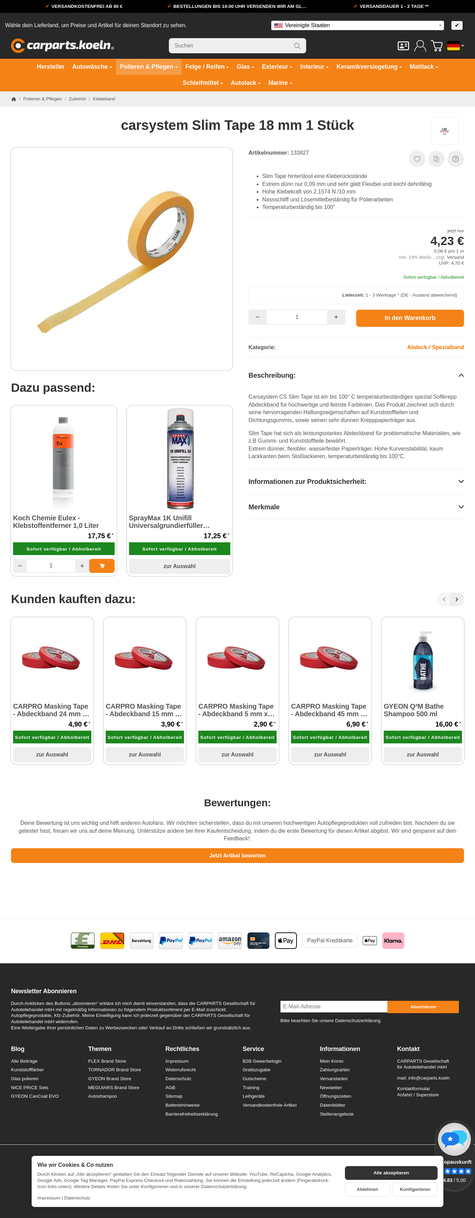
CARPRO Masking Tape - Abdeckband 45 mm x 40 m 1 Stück (328, 710)
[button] (356, 375)
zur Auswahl (179, 566)
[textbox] (357, 25)
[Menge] (51, 566)
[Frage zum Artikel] (456, 159)
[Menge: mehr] (82, 566)
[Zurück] (444, 599)
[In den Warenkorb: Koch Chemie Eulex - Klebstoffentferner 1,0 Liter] (102, 566)
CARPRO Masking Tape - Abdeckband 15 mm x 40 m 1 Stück (143, 710)
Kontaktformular (413, 1088)
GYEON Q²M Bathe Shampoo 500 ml (414, 710)
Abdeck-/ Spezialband (435, 347)
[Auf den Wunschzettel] (417, 159)
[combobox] (357, 25)
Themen (100, 1049)
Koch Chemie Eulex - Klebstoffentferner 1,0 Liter (56, 521)
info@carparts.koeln (429, 1078)
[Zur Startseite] (62, 45)
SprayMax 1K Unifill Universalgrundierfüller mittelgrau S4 (166, 521)
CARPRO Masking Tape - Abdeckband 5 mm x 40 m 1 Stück (236, 710)
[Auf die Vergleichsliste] (436, 159)
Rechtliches (182, 1049)
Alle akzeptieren (391, 1172)
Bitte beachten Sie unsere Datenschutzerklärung (330, 1020)
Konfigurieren (415, 1189)
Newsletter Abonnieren (44, 991)
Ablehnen (367, 1189)
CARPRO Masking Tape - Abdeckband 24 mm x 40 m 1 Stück (50, 710)
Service (253, 1049)
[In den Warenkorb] (410, 318)
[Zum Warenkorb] (436, 46)
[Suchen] (237, 45)
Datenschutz (77, 1197)
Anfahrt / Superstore (418, 1094)
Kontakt (408, 1049)
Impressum (48, 1197)
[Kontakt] (403, 46)
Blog (17, 1049)
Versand (455, 257)
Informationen (340, 1049)
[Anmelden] (420, 46)
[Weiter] (457, 599)
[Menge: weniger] (20, 566)
